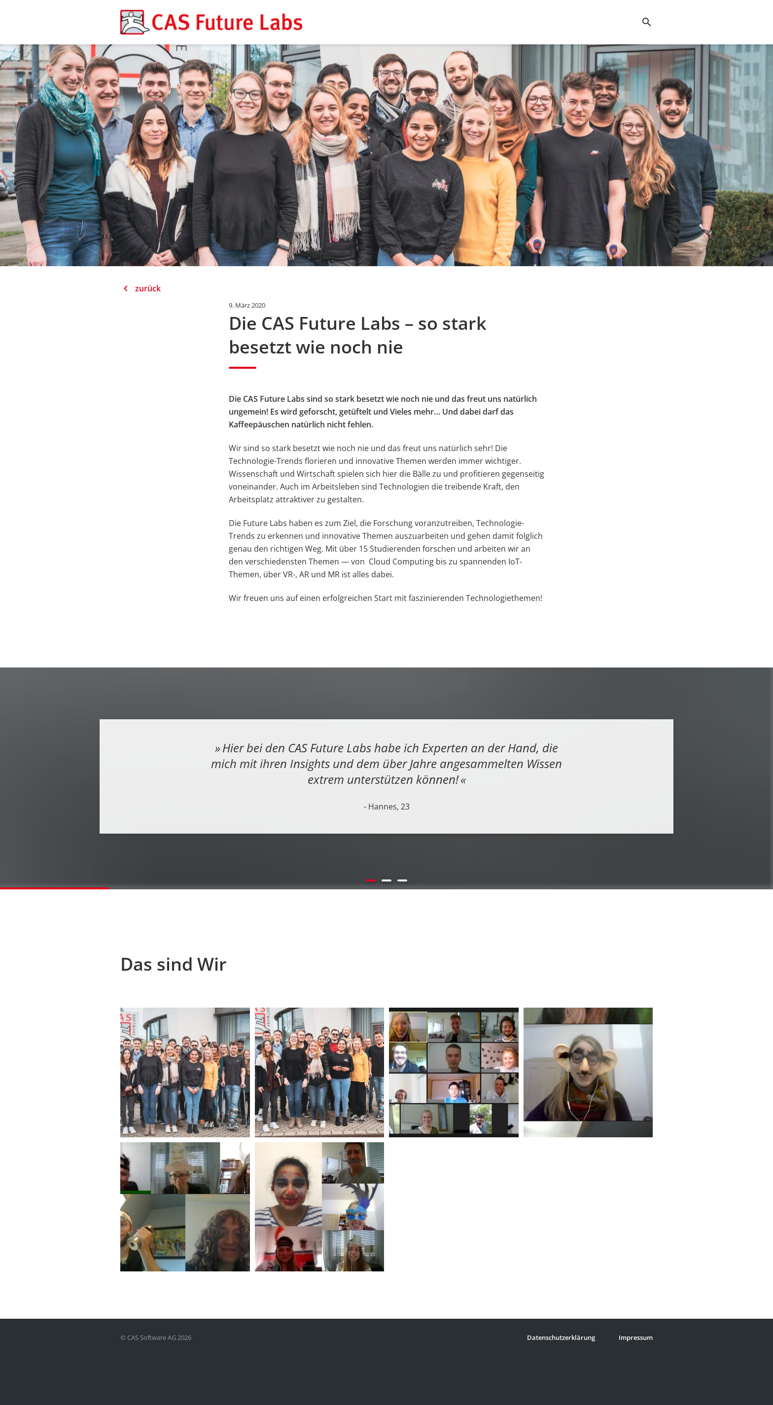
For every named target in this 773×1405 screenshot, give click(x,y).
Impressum (636, 1337)
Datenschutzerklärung (561, 1337)
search (647, 22)
